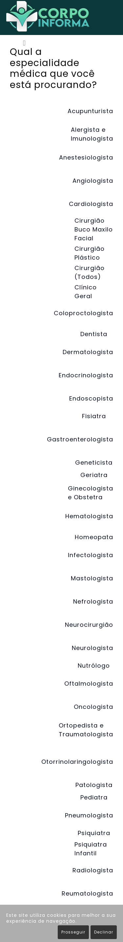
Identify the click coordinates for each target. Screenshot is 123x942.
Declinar (103, 932)
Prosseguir (73, 932)
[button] (24, 43)
